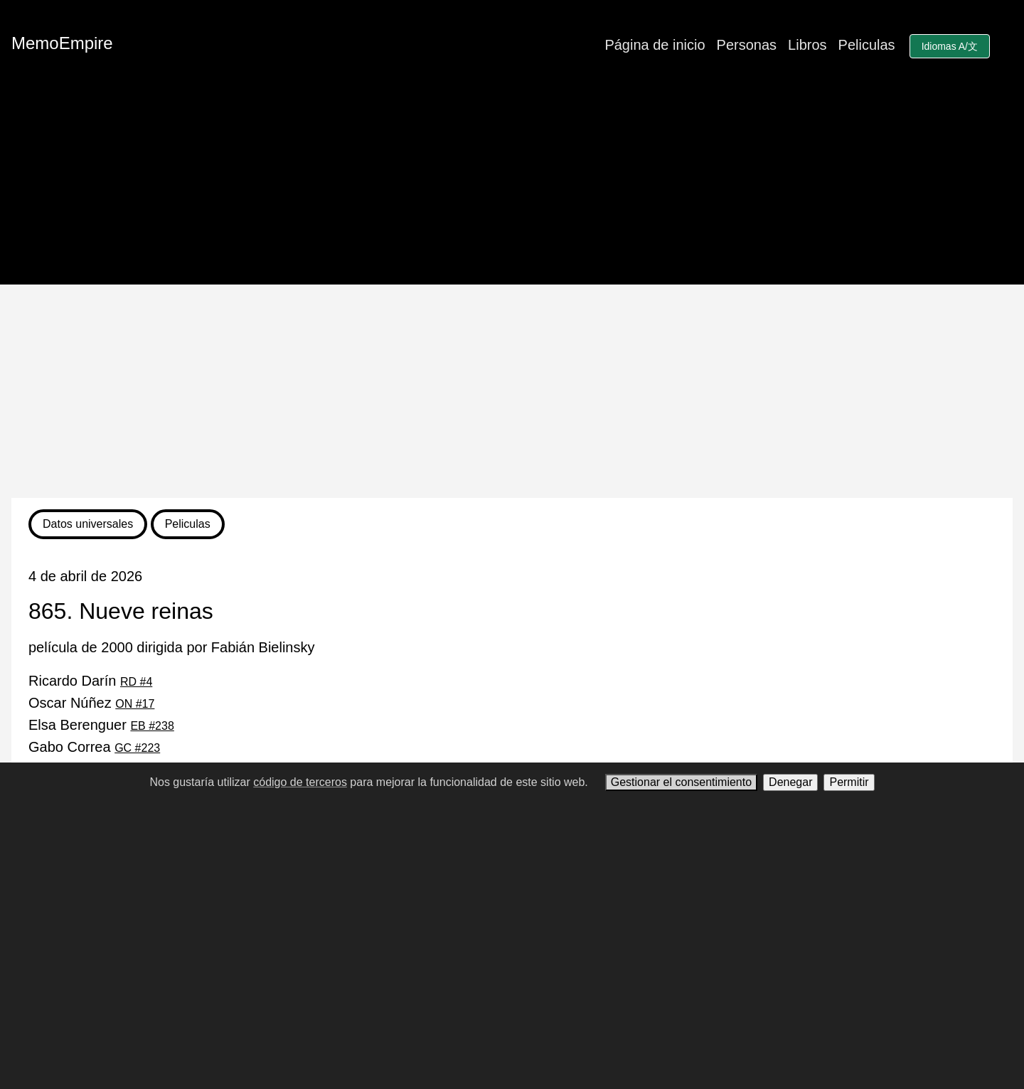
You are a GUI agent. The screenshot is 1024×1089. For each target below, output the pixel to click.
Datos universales (88, 524)
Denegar (790, 782)
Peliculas (866, 45)
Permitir (848, 782)
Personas (747, 45)
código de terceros (300, 782)
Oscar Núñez (91, 703)
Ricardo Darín (90, 681)
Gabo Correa (94, 747)
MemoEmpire (62, 43)
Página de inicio (654, 45)
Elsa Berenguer (101, 725)
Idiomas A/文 (950, 46)
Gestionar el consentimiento (681, 782)
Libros (807, 45)
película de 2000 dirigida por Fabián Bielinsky (171, 647)
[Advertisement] (512, 391)
